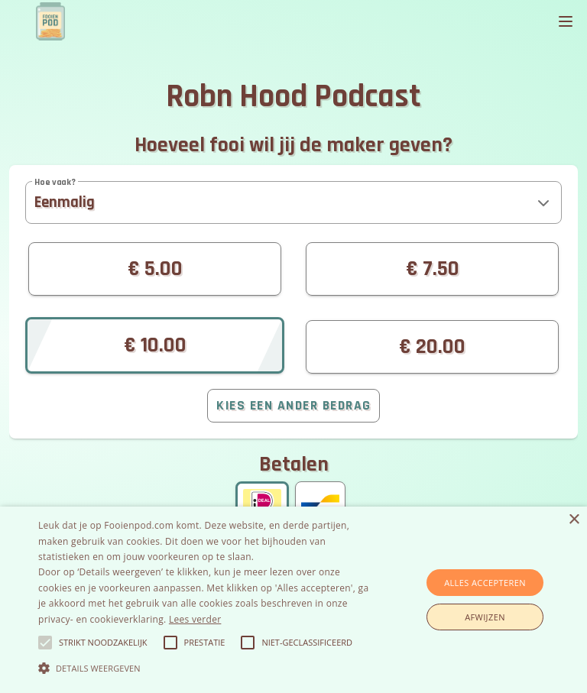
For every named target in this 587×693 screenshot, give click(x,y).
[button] (293, 202)
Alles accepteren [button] (485, 582)
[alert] (293, 600)
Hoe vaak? (55, 182)
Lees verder (195, 619)
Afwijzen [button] (485, 617)
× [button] (573, 520)
